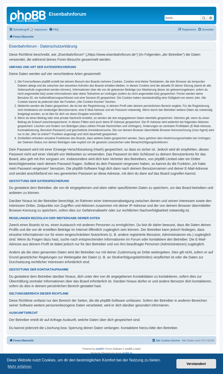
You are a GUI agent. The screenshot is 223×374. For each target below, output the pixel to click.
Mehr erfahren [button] (20, 366)
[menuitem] (38, 29)
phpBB (99, 349)
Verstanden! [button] (196, 364)
